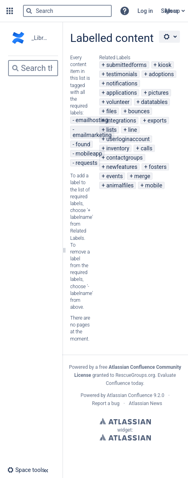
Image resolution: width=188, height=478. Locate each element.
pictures (158, 92)
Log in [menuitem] (145, 11)
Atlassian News (145, 403)
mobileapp (88, 153)
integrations (121, 120)
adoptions (161, 74)
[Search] (29, 11)
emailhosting (91, 120)
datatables (154, 102)
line (132, 130)
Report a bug (105, 403)
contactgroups (124, 157)
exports (157, 120)
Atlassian (125, 421)
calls (146, 148)
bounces (139, 111)
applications (121, 92)
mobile (153, 185)
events (114, 176)
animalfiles (120, 185)
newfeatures (121, 167)
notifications (121, 83)
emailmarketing (92, 135)
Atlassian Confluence (129, 395)
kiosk (164, 65)
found (82, 144)
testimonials (121, 74)
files (111, 111)
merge (142, 176)
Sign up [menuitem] (170, 11)
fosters (158, 167)
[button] (9, 11)
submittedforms (126, 65)
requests (86, 163)
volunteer (118, 102)
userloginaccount (128, 139)
